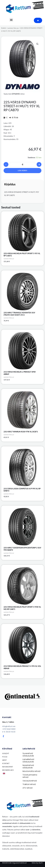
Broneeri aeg (8, 770)
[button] (37, 44)
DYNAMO (16, 94)
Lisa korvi (22, 170)
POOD (4, 757)
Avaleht (5, 753)
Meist (4, 760)
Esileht (3, 28)
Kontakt (5, 763)
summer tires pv (13, 28)
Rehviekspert (7, 767)
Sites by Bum (37, 863)
